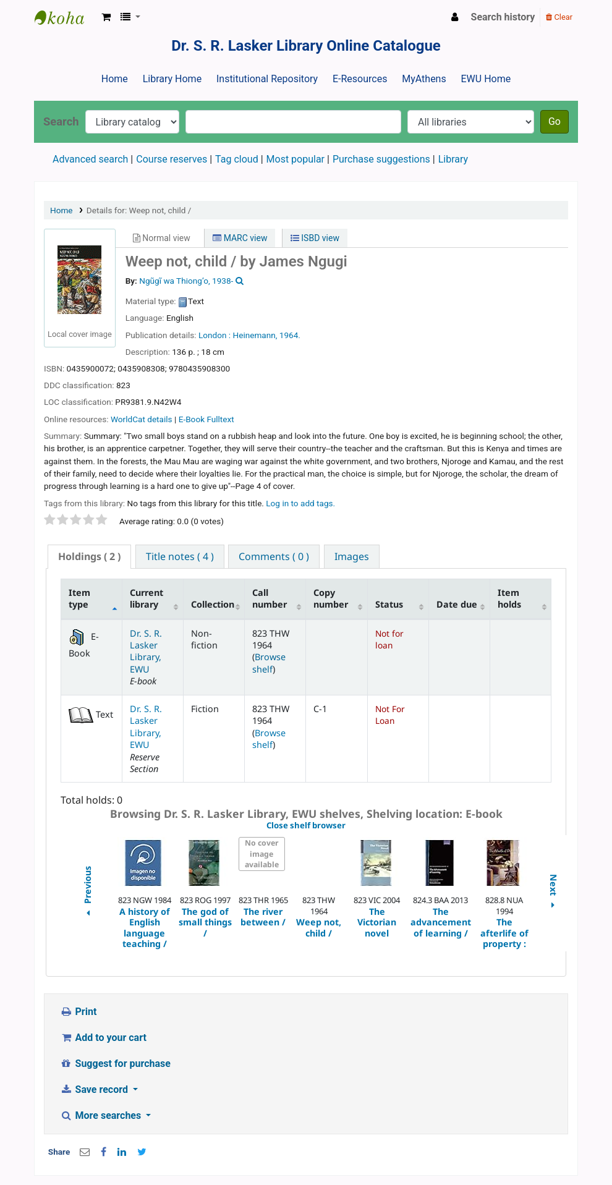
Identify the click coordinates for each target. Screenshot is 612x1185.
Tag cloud (236, 159)
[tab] (89, 557)
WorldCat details (141, 419)
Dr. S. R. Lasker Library (65, 17)
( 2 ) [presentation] (89, 556)
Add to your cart (103, 1037)
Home (114, 79)
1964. (289, 335)
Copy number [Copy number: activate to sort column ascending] (330, 598)
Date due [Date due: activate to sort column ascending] (456, 604)
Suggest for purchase (115, 1063)
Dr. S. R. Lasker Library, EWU (146, 651)
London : (214, 335)
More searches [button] (101, 1115)
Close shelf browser (348, 826)
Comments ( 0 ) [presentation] (274, 556)
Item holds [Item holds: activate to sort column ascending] (509, 598)
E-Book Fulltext (206, 419)
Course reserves (171, 159)
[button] (106, 17)
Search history (503, 17)
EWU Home (486, 79)
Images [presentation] (351, 556)
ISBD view (315, 238)
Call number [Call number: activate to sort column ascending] (269, 598)
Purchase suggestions (381, 159)
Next (553, 893)
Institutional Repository (267, 79)
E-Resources (360, 79)
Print (78, 1011)
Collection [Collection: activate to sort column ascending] (212, 604)
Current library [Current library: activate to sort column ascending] (146, 598)
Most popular (295, 159)
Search (61, 121)
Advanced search (90, 159)
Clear (559, 17)
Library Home (172, 79)
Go (554, 121)
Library (453, 159)
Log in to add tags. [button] (300, 503)
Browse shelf (269, 662)
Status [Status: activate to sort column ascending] (389, 604)
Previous (87, 893)
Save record (95, 1089)
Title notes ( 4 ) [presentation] (180, 556)
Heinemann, (254, 335)
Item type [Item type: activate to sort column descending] (79, 598)
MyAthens (424, 79)
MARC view (240, 238)
